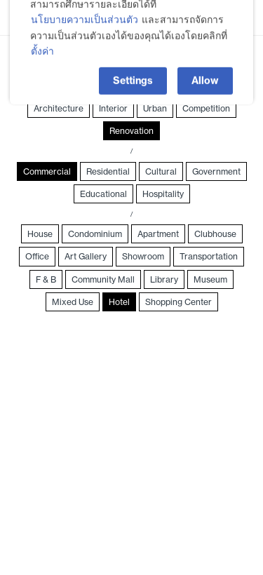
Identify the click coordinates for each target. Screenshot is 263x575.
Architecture (58, 108)
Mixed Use (72, 302)
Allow (205, 68)
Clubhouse (215, 234)
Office (37, 256)
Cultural (161, 171)
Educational (103, 194)
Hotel (119, 302)
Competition (206, 108)
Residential (108, 171)
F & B (46, 279)
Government (216, 171)
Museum (210, 279)
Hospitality (163, 194)
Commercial (47, 171)
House (40, 234)
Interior (113, 108)
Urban (155, 108)
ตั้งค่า (42, 38)
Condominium (95, 234)
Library (164, 279)
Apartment (158, 234)
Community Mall (103, 279)
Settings (133, 68)
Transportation (209, 256)
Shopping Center (178, 302)
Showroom (143, 256)
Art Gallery (86, 256)
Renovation (131, 131)
